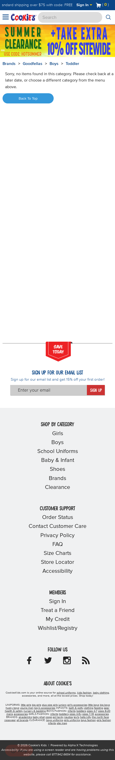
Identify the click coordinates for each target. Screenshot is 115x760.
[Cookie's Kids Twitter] (48, 662)
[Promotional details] (4, 50)
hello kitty (85, 717)
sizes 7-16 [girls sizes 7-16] (88, 714)
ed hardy (58, 717)
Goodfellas (32, 64)
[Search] (70, 17)
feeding (98, 708)
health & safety (14, 711)
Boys (54, 64)
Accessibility (57, 571)
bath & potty (76, 708)
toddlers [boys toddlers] (81, 711)
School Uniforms (57, 451)
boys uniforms (54, 720)
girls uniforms (72, 720)
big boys (105, 705)
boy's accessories (44, 708)
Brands (57, 478)
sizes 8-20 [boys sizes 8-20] (104, 711)
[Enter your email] (48, 390)
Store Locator (57, 562)
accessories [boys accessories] (21, 714)
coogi (48, 717)
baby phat (39, 717)
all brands (22, 720)
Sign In (84, 5)
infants (52, 723)
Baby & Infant (57, 460)
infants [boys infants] (72, 711)
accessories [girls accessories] (102, 714)
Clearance (57, 487)
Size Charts (57, 553)
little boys (93, 705)
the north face (100, 717)
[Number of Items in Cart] (102, 5)
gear (106, 708)
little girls (26, 705)
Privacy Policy (57, 535)
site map (62, 723)
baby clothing (101, 692)
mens (9, 714)
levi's (76, 717)
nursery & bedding (35, 711)
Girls (57, 433)
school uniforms (66, 692)
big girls (36, 705)
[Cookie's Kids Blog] (86, 662)
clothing (88, 708)
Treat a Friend (58, 610)
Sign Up (96, 390)
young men (26, 708)
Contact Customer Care (57, 526)
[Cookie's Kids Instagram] (67, 662)
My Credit (58, 619)
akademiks (25, 717)
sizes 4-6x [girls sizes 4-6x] (76, 714)
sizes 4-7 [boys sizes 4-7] (92, 711)
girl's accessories (77, 705)
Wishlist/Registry (57, 628)
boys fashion (88, 720)
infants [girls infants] (54, 714)
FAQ (57, 544)
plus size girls (50, 705)
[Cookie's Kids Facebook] (29, 662)
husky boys (12, 708)
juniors (62, 705)
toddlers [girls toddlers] (64, 714)
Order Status (57, 517)
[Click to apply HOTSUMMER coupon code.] (28, 54)
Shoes (57, 469)
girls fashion (104, 720)
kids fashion (84, 692)
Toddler (72, 64)
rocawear (10, 720)
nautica (68, 717)
